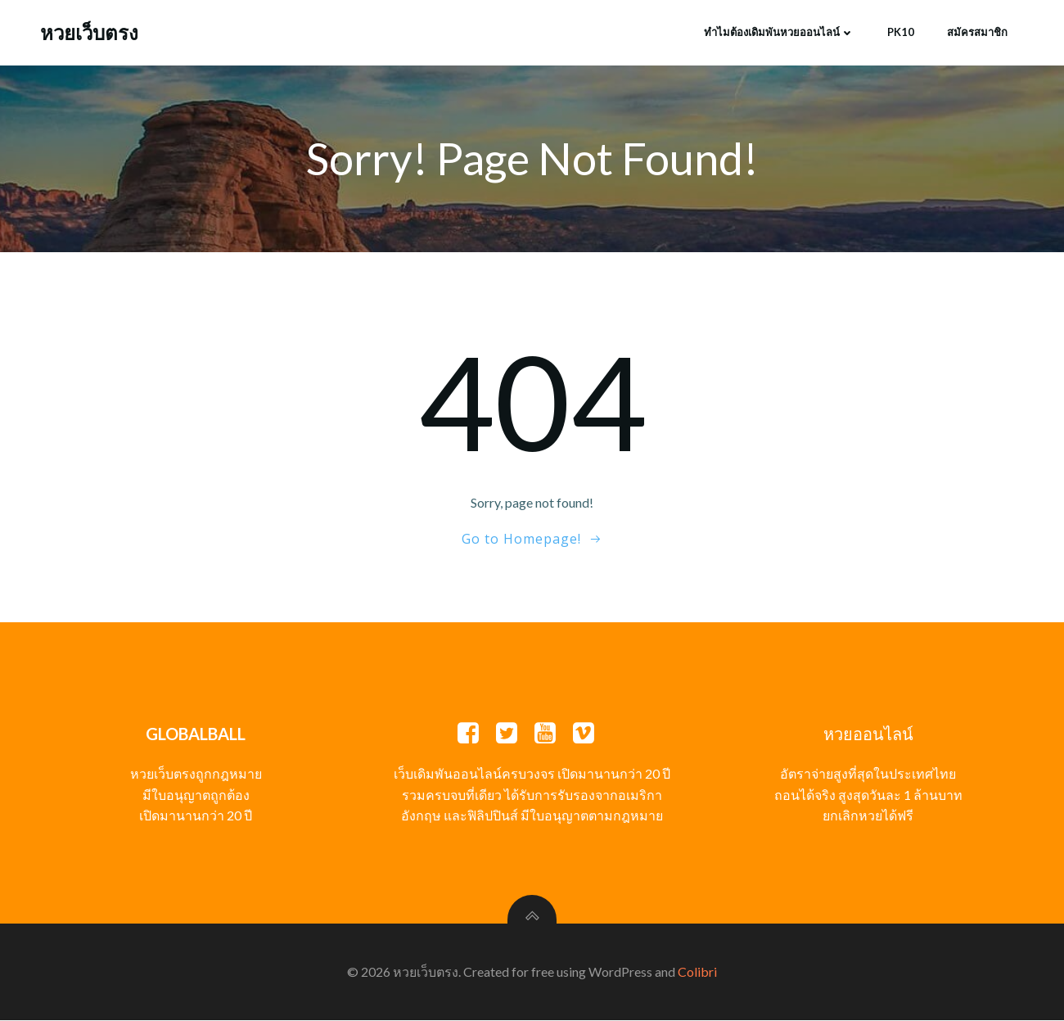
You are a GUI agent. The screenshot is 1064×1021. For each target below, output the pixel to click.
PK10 (900, 31)
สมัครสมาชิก (977, 31)
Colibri (697, 972)
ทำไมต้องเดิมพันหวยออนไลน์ (779, 31)
